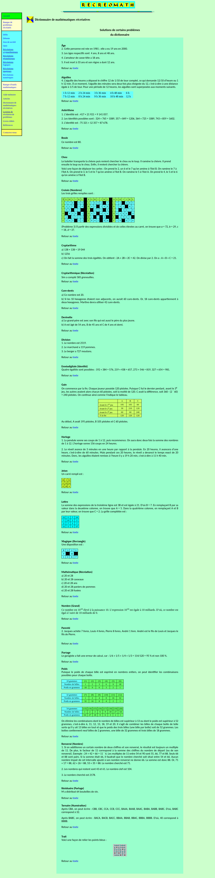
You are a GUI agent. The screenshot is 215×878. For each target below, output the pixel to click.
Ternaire (66, 805)
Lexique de (8, 111)
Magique (66, 541)
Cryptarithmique (70, 273)
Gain (64, 384)
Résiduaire (67, 788)
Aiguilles (66, 77)
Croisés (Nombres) (71, 190)
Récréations (8, 62)
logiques (6, 65)
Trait (64, 836)
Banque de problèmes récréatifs (7, 25)
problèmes (7, 117)
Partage (65, 652)
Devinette (66, 317)
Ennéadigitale (69, 366)
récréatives (7, 108)
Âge (63, 45)
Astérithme (67, 110)
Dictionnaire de (9, 102)
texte (75, 180)
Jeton (64, 470)
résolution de (8, 114)
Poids (64, 668)
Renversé (66, 743)
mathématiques (9, 105)
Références (8, 125)
